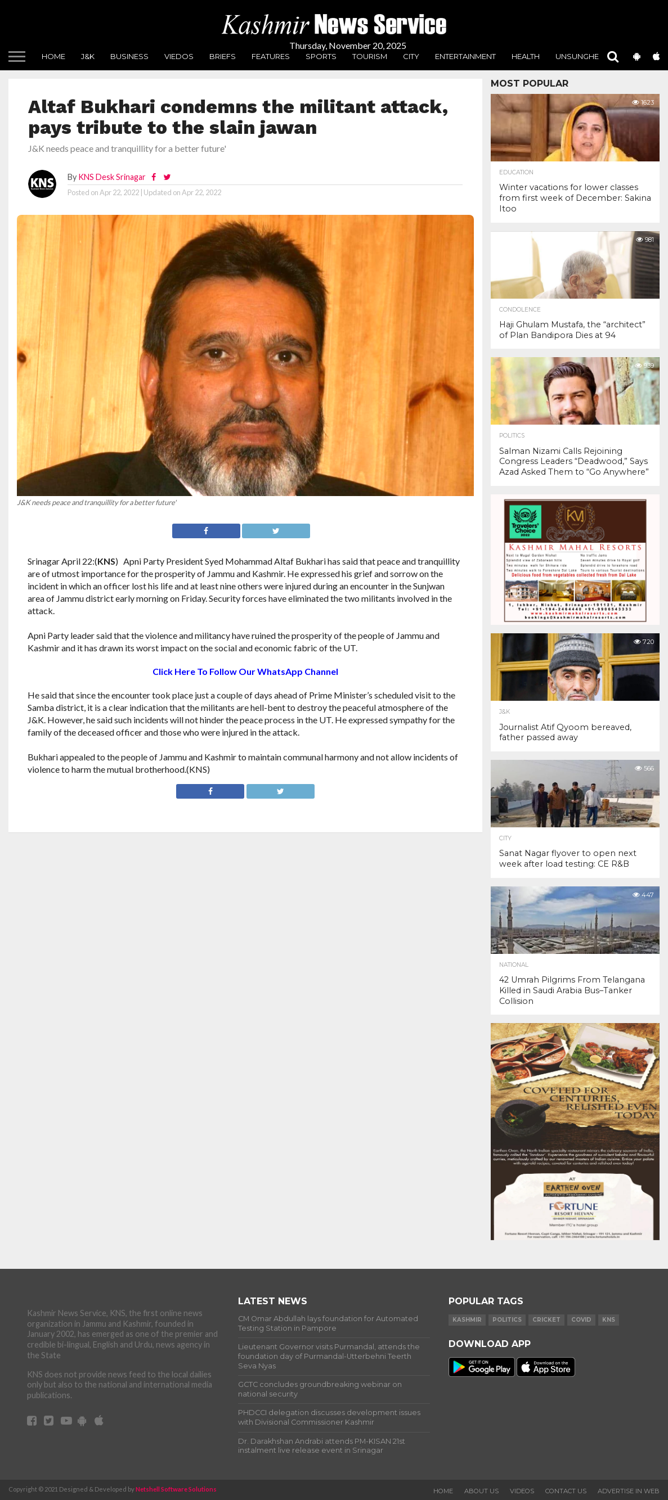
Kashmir (467, 1319)
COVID (581, 1319)
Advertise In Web (629, 1491)
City (411, 56)
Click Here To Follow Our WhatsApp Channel (245, 671)
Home (53, 56)
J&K (88, 56)
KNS (608, 1319)
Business (129, 56)
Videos (522, 1491)
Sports (321, 56)
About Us (481, 1491)
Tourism (369, 56)
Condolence (520, 310)
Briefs (222, 56)
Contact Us (565, 1491)
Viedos (179, 56)
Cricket (546, 1319)
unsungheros (585, 56)
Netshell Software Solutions (176, 1489)
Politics (511, 436)
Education (516, 172)
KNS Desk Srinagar (112, 177)
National (513, 965)
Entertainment (465, 56)
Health (526, 56)
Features (271, 56)
